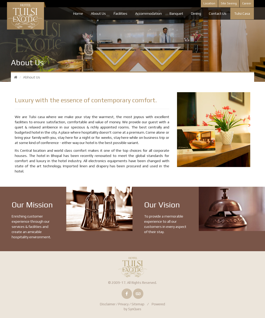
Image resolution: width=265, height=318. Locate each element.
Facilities (120, 13)
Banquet (176, 13)
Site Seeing (229, 3)
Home (78, 13)
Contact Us (217, 13)
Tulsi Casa (242, 13)
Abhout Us (31, 77)
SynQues (134, 309)
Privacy (123, 304)
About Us (98, 13)
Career (246, 3)
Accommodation (148, 13)
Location (209, 3)
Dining (196, 13)
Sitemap (137, 304)
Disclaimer (107, 304)
